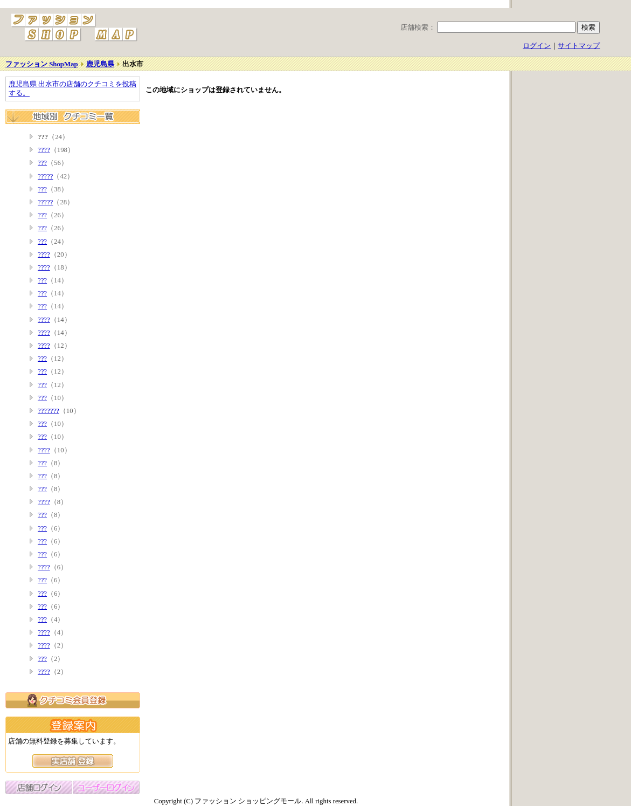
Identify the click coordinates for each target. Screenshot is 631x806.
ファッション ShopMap (41, 64)
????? (45, 176)
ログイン (537, 46)
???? (44, 150)
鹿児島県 (100, 64)
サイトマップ (579, 46)
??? (42, 163)
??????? (48, 411)
